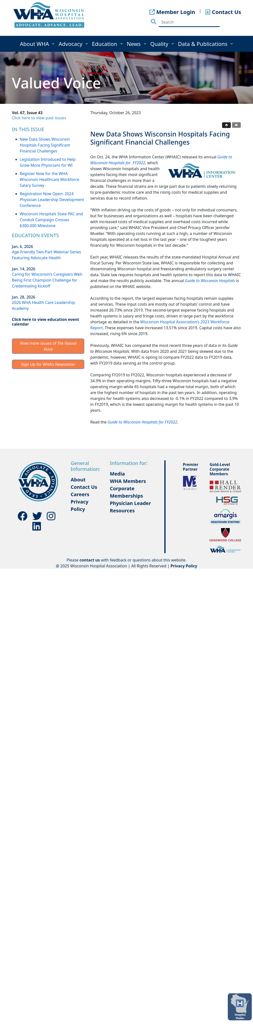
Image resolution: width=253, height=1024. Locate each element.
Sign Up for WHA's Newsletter (48, 364)
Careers (80, 494)
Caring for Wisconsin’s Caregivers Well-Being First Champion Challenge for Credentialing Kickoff (47, 280)
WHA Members (128, 481)
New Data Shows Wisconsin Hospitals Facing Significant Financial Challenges (45, 145)
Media (117, 473)
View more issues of (48, 346)
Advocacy (71, 43)
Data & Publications (203, 43)
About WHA (35, 43)
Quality (160, 43)
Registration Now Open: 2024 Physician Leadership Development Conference (52, 199)
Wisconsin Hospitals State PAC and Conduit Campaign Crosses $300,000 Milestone (51, 219)
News (134, 43)
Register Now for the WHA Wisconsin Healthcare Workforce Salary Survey (49, 179)
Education (105, 43)
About (78, 479)
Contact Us (84, 487)
